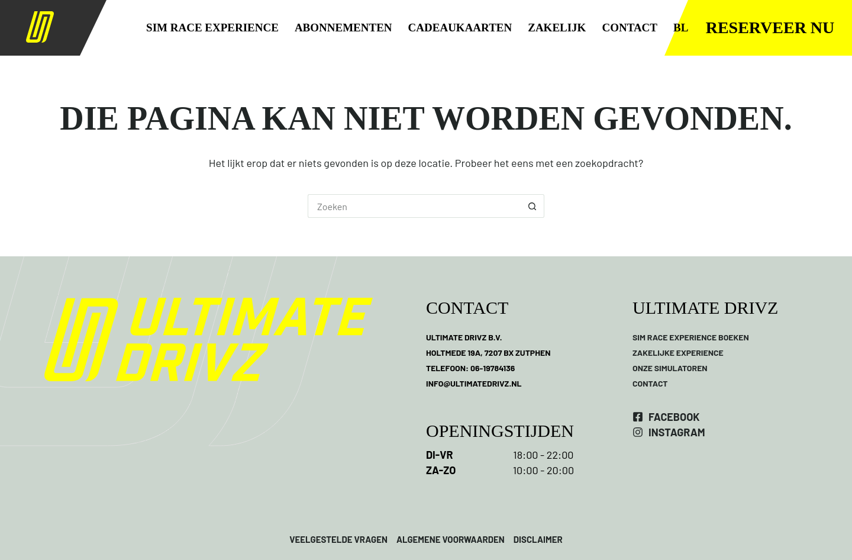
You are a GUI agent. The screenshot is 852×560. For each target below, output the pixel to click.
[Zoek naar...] (414, 206)
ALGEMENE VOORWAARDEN (450, 539)
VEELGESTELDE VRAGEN (338, 539)
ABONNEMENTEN (343, 27)
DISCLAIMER (537, 539)
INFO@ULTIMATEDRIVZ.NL (474, 383)
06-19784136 (492, 368)
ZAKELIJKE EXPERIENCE (678, 352)
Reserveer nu (770, 27)
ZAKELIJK (557, 27)
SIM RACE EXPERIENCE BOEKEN (690, 337)
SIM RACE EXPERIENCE (212, 27)
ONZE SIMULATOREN (670, 368)
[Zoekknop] (532, 206)
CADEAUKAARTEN (460, 27)
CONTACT (629, 27)
